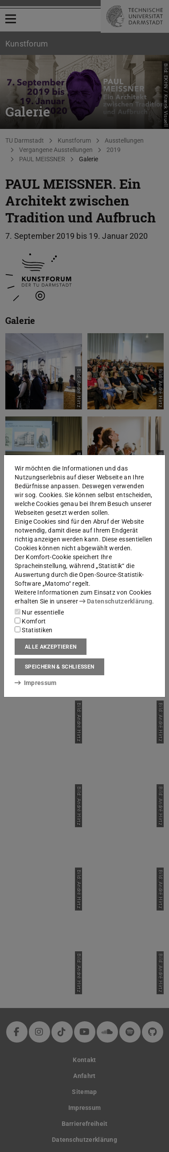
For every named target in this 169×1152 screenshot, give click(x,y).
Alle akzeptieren (50, 647)
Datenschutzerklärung (115, 601)
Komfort (30, 621)
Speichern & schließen (59, 667)
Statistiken (34, 630)
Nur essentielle (39, 612)
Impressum (36, 682)
